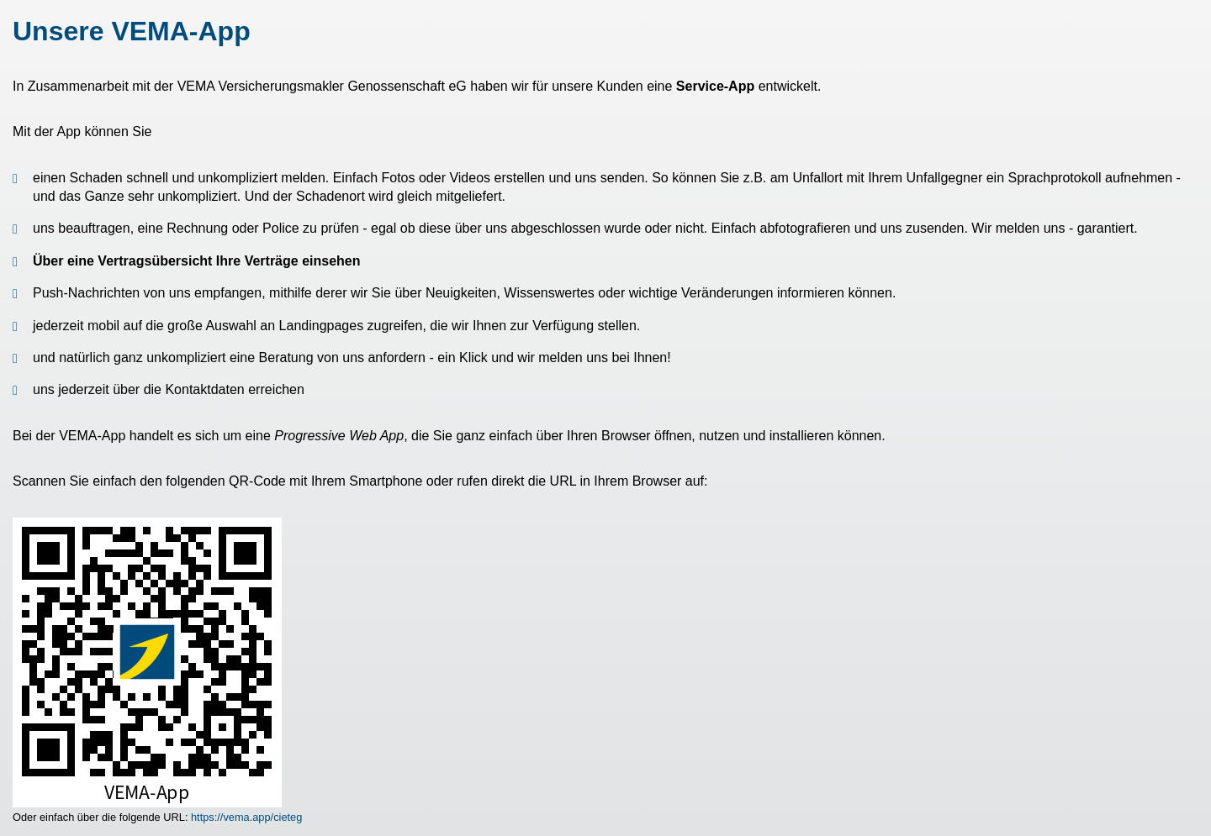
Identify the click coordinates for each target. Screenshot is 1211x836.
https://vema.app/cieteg (246, 817)
